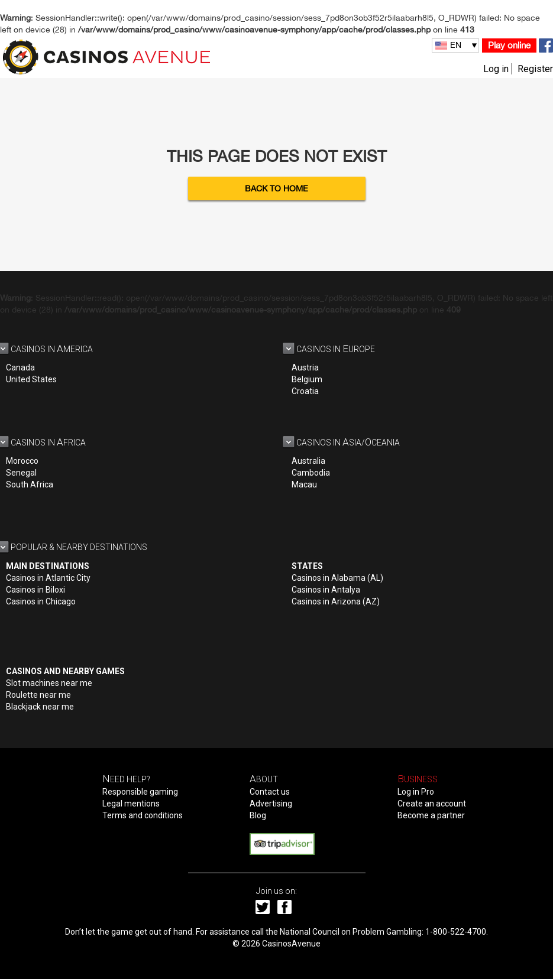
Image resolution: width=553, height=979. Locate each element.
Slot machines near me (49, 683)
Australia (308, 461)
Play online (509, 45)
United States (31, 379)
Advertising (271, 803)
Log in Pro (415, 791)
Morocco (22, 461)
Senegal (21, 472)
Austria (305, 367)
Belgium (307, 379)
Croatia (305, 391)
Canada (20, 367)
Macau (304, 484)
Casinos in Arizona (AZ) (336, 601)
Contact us (270, 791)
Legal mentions (131, 803)
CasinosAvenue (291, 943)
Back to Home (276, 188)
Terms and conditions (142, 815)
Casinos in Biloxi (35, 589)
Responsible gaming (140, 791)
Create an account (431, 803)
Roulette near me (38, 695)
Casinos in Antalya (326, 589)
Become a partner (431, 815)
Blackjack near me (40, 706)
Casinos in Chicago (41, 601)
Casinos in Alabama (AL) (337, 578)
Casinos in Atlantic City (48, 578)
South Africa (29, 484)
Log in (496, 68)
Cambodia (311, 472)
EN (455, 45)
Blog (258, 815)
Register (535, 68)
